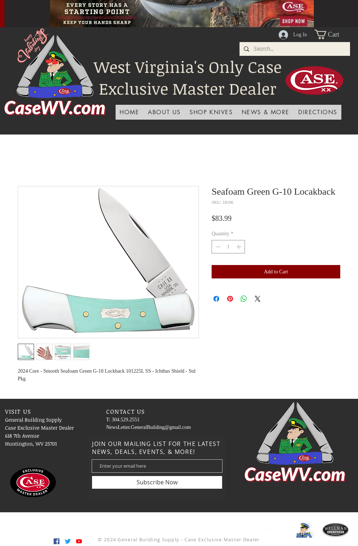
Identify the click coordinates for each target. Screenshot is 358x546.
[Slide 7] (200, 11)
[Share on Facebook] (216, 298)
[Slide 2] (173, 11)
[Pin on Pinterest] (230, 298)
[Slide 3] (164, 11)
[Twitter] (68, 541)
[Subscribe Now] (157, 482)
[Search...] (294, 49)
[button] (332, 34)
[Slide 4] (146, 11)
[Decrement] (217, 246)
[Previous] (22, 13)
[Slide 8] (209, 11)
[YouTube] (79, 541)
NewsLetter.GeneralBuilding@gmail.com (148, 427)
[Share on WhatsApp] (244, 298)
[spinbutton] (228, 246)
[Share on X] (257, 298)
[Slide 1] (155, 11)
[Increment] (239, 246)
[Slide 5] (182, 11)
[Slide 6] (191, 11)
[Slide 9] (218, 11)
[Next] (341, 13)
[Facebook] (56, 541)
